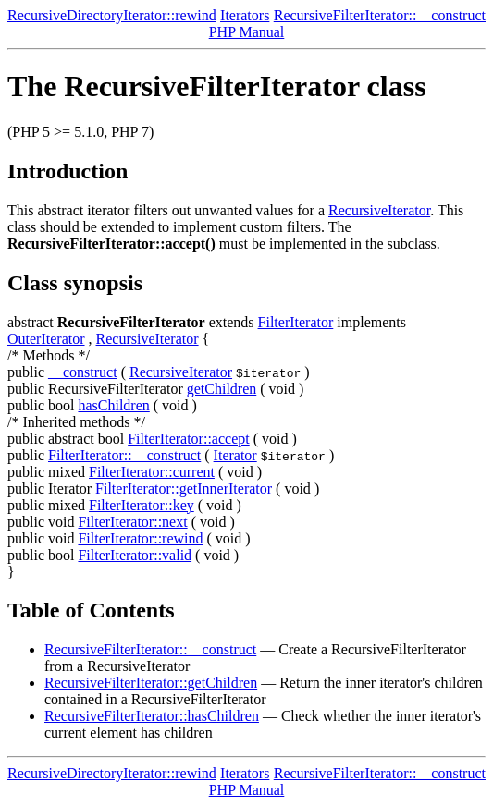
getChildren (222, 389)
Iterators (244, 15)
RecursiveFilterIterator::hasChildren (151, 716)
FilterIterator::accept (188, 438)
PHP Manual (247, 32)
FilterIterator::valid (134, 555)
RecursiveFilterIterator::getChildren (150, 682)
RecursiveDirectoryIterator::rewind (111, 15)
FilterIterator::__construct (124, 455)
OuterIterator (46, 339)
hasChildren (113, 405)
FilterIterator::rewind (140, 538)
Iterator (235, 455)
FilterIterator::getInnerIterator (183, 488)
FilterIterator (296, 322)
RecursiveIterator (379, 210)
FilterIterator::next (132, 522)
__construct (82, 372)
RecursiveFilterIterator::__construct (380, 15)
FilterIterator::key (141, 505)
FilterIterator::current (152, 472)
